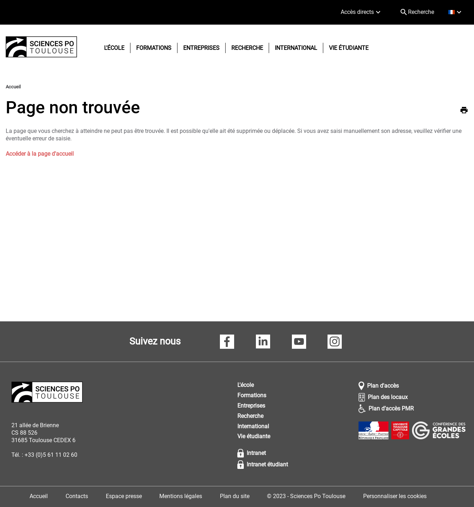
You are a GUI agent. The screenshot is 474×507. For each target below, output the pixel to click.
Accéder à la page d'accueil (40, 153)
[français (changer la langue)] (455, 12)
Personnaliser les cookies (395, 496)
